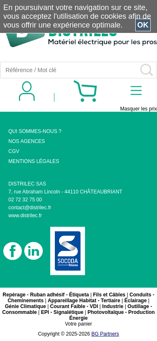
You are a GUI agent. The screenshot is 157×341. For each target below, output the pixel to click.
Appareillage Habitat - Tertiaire (84, 300)
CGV (13, 151)
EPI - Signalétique (62, 312)
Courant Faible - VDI (74, 306)
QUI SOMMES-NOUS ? (35, 131)
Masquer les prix (138, 109)
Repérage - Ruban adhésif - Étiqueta (46, 295)
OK (143, 25)
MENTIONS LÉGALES (33, 161)
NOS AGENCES (26, 141)
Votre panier (78, 324)
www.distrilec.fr (25, 215)
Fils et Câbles (109, 295)
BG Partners (105, 334)
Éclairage (135, 300)
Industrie (113, 306)
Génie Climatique (25, 306)
